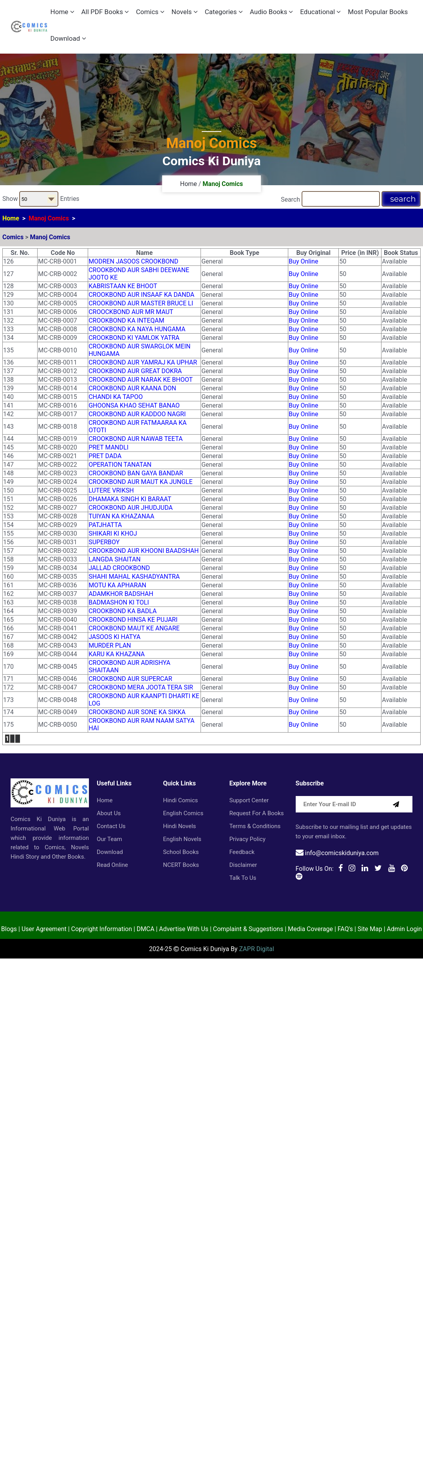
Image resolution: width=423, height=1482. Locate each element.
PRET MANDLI (108, 447)
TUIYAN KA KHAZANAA (121, 516)
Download (68, 38)
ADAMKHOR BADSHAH (121, 593)
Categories (224, 12)
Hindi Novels (179, 826)
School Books (181, 852)
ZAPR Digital (256, 949)
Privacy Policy (247, 839)
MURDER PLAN (110, 645)
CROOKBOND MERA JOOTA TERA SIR (141, 687)
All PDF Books (105, 12)
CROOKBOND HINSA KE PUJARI (133, 619)
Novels (185, 12)
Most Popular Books (378, 12)
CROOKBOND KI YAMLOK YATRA (134, 337)
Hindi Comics (180, 800)
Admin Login (404, 929)
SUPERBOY (104, 542)
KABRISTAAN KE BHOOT (123, 286)
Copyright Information (101, 929)
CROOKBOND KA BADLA (123, 611)
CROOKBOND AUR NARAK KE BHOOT (141, 379)
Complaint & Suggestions (248, 929)
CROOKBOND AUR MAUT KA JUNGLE (140, 482)
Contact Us (111, 826)
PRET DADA (105, 456)
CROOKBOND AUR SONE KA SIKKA (137, 712)
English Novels (182, 839)
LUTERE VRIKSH (111, 490)
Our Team (109, 839)
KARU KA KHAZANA (117, 654)
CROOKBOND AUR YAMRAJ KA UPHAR (143, 362)
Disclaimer (243, 864)
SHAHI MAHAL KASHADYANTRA (134, 576)
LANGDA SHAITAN (115, 559)
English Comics (183, 813)
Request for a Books (256, 813)
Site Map (370, 929)
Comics (150, 12)
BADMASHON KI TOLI (119, 602)
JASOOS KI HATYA (114, 637)
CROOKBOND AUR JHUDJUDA (131, 507)
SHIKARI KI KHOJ (113, 533)
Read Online (112, 864)
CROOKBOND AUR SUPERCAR (130, 678)
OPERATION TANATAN (120, 464)
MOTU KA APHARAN (117, 585)
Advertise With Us (183, 929)
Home (62, 12)
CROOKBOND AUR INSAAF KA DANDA (141, 294)
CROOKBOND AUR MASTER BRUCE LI (141, 303)
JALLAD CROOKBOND (119, 568)
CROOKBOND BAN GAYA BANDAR (136, 473)
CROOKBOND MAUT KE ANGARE (134, 628)
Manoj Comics (49, 218)
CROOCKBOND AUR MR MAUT (131, 312)
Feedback (242, 852)
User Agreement (44, 929)
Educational (320, 12)
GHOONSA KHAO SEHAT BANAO (134, 405)
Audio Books (271, 12)
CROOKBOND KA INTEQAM (126, 320)
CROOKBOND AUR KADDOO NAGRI (137, 414)
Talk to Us (242, 877)
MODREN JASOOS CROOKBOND (133, 261)
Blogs (9, 929)
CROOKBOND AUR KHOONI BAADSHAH (144, 550)
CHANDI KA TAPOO (116, 397)
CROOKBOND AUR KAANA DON (132, 388)
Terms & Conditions (254, 826)
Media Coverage (310, 929)
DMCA (145, 929)
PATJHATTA (105, 525)
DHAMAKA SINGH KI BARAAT (130, 499)
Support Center (249, 800)
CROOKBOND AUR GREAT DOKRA (135, 371)
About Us (109, 813)
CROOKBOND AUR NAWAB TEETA (136, 438)
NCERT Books (181, 864)
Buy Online (303, 261)
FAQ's (345, 929)
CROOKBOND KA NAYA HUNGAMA (137, 329)
